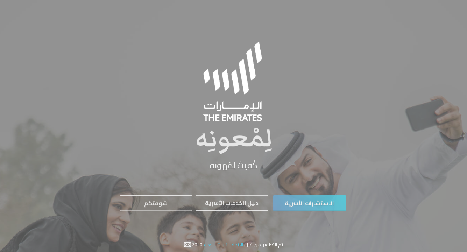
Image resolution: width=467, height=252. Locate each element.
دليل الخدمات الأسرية (232, 204)
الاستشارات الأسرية (309, 205)
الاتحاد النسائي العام (223, 244)
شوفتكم (156, 205)
